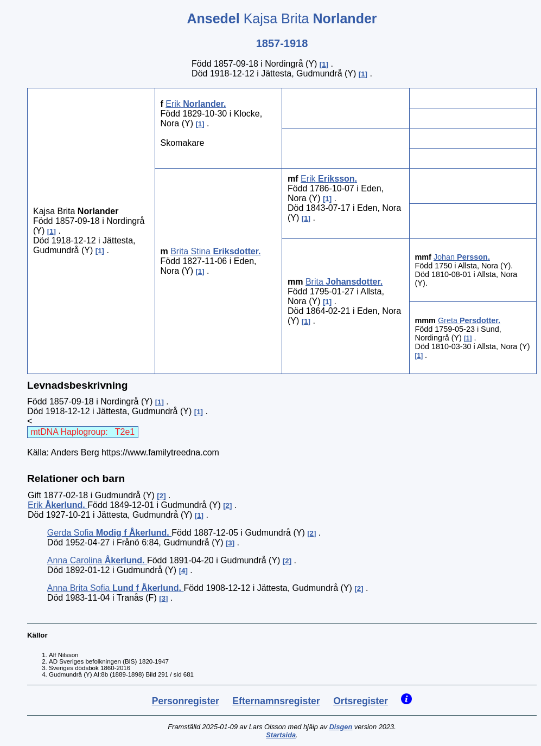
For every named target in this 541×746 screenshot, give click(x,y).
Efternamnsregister (276, 701)
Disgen (341, 727)
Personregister (185, 701)
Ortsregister (360, 701)
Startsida (281, 735)
